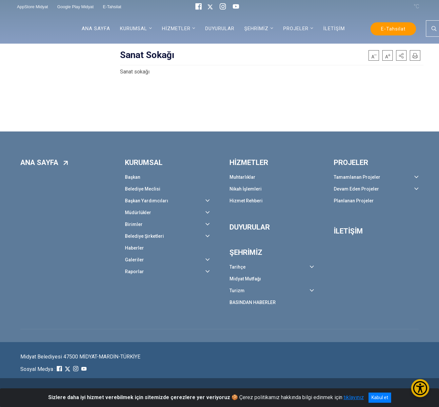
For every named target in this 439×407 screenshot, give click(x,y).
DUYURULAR (219, 28)
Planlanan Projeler (354, 200)
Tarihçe (237, 267)
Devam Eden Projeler (356, 189)
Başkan (132, 177)
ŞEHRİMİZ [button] (256, 28)
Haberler (134, 248)
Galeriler (134, 259)
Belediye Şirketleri (144, 236)
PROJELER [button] (296, 28)
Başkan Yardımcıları (146, 200)
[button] (401, 55)
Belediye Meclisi (142, 189)
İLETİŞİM (334, 28)
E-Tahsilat (393, 29)
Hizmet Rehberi (246, 200)
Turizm (237, 290)
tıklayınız (354, 397)
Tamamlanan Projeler (357, 177)
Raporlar (134, 271)
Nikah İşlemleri (245, 189)
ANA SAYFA (96, 28)
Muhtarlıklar (242, 177)
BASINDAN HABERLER (252, 302)
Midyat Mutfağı (245, 278)
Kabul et (379, 397)
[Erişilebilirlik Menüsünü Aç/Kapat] (420, 388)
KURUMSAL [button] (133, 28)
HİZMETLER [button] (176, 28)
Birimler (134, 224)
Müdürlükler (138, 212)
